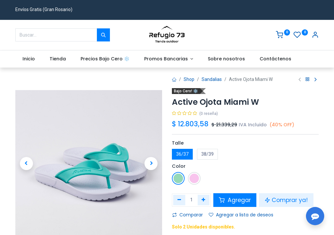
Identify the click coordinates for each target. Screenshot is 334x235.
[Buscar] (103, 34)
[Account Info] (315, 35)
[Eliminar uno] (179, 200)
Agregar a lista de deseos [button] (241, 215)
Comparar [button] (187, 215)
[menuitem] (28, 59)
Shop (189, 79)
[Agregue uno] (204, 200)
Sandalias (212, 79)
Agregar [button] (235, 200)
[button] (26, 163)
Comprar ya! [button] (286, 200)
